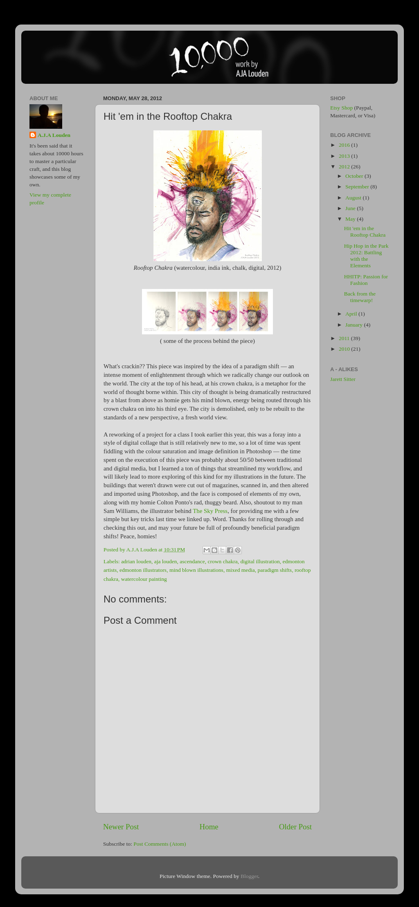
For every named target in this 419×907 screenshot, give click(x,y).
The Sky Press (210, 511)
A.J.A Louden (54, 135)
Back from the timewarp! (360, 297)
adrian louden (136, 561)
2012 (345, 166)
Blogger (249, 876)
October (355, 176)
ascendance (192, 561)
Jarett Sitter (343, 379)
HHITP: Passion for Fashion (366, 279)
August (354, 198)
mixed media (240, 570)
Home (209, 826)
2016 (345, 145)
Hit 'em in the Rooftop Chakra (365, 231)
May (351, 219)
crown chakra (223, 561)
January (354, 325)
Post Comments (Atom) (159, 844)
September (357, 187)
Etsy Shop (341, 108)
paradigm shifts (275, 570)
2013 (345, 156)
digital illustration (259, 561)
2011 (345, 338)
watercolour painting (144, 579)
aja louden (165, 561)
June (351, 208)
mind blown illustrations (196, 570)
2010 (345, 349)
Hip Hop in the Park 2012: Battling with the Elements (366, 256)
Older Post (295, 826)
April (351, 314)
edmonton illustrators (143, 570)
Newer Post (121, 826)
